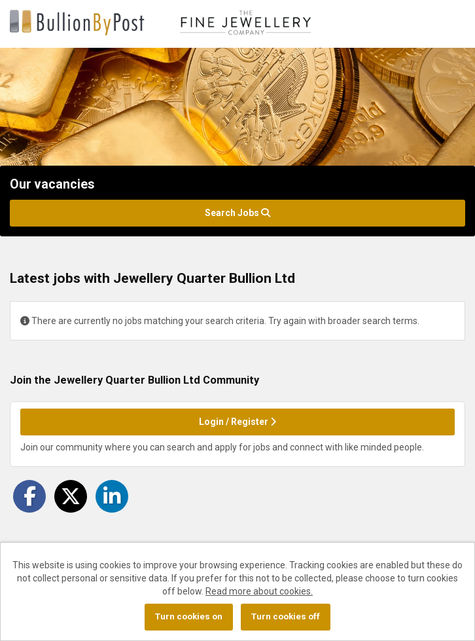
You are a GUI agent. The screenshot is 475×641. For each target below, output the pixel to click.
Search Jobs (237, 213)
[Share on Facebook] (29, 496)
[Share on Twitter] (70, 496)
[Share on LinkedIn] (112, 496)
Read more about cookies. (259, 591)
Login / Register (237, 421)
